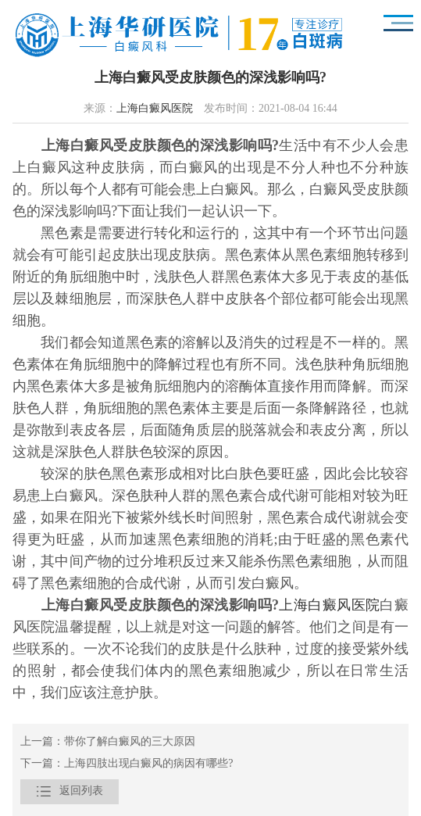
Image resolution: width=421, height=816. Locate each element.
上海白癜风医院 (154, 109)
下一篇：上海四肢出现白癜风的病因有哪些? (126, 764)
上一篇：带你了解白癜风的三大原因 (107, 742)
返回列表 (69, 791)
